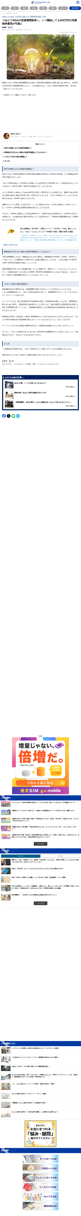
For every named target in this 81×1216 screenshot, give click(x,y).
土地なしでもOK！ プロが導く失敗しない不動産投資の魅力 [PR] (24, 16)
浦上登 (10, 27)
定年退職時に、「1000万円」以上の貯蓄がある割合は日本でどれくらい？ (34, 894)
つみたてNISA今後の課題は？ (15, 156)
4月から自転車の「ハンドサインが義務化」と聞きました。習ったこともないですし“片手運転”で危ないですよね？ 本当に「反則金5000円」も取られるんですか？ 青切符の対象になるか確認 (46, 887)
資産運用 (75, 8)
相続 (24, 8)
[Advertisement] (40, 116)
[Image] (40, 2)
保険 (52, 8)
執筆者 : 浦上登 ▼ (16, 133)
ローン (63, 8)
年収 (14, 8)
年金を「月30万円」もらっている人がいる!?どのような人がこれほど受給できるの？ (38, 868)
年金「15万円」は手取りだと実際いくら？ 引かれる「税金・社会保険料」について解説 (39, 877)
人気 (5, 8)
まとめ (6, 160)
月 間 (60, 856)
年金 (43, 8)
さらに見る (40, 843)
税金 (33, 8)
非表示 (42, 144)
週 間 (21, 856)
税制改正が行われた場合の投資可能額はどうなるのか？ (25, 152)
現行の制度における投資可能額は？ (17, 148)
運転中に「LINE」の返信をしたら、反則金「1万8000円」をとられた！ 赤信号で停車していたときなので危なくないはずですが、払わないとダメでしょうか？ (45, 861)
